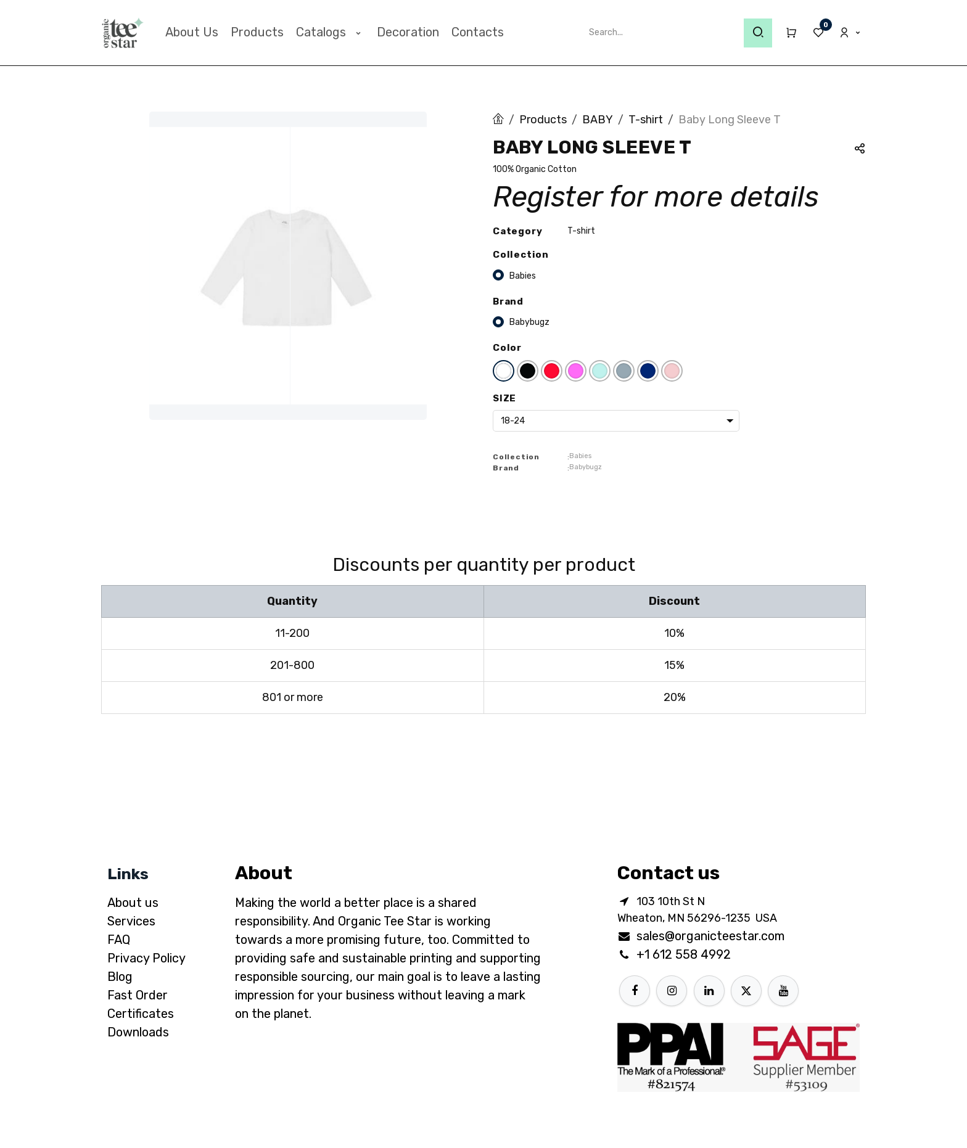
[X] (746, 990)
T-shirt (645, 119)
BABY (597, 119)
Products (543, 119)
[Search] (758, 32)
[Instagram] (671, 990)
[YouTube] (783, 990)
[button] (860, 150)
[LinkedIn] (709, 990)
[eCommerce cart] (786, 33)
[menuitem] (191, 32)
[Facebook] (634, 990)
